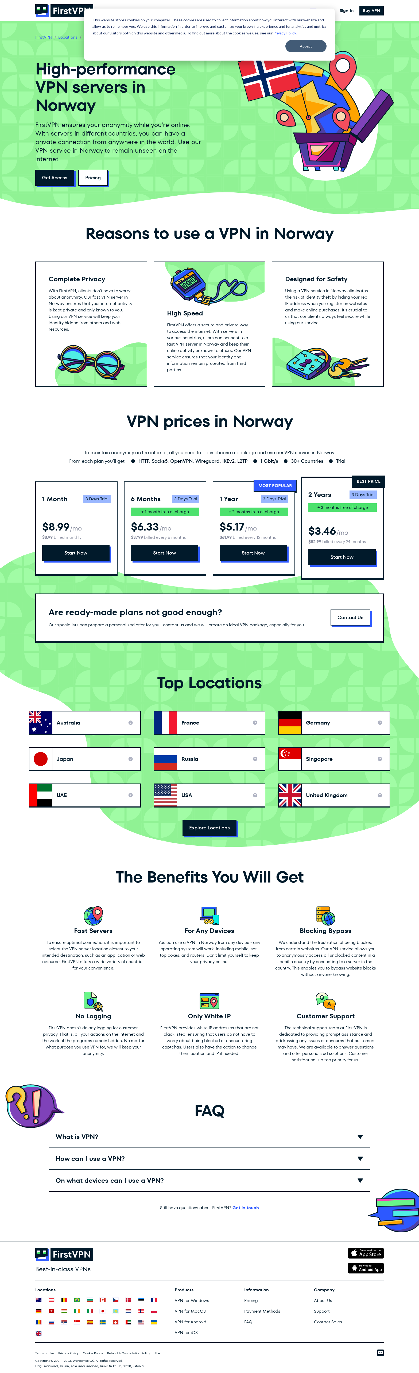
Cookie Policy (93, 1353)
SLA (157, 1353)
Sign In (347, 10)
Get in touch (245, 1208)
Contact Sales (328, 1322)
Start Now (75, 552)
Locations (67, 37)
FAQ (248, 1322)
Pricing (93, 177)
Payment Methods (262, 1311)
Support (322, 1311)
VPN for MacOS (190, 1311)
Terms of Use (44, 1353)
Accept (306, 46)
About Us (323, 1300)
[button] (209, 1137)
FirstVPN (43, 37)
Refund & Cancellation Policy (128, 1353)
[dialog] (209, 35)
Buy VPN (371, 10)
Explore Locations (209, 827)
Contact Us (350, 617)
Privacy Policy (284, 33)
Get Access (54, 177)
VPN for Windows (192, 1300)
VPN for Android (190, 1322)
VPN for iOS (186, 1333)
